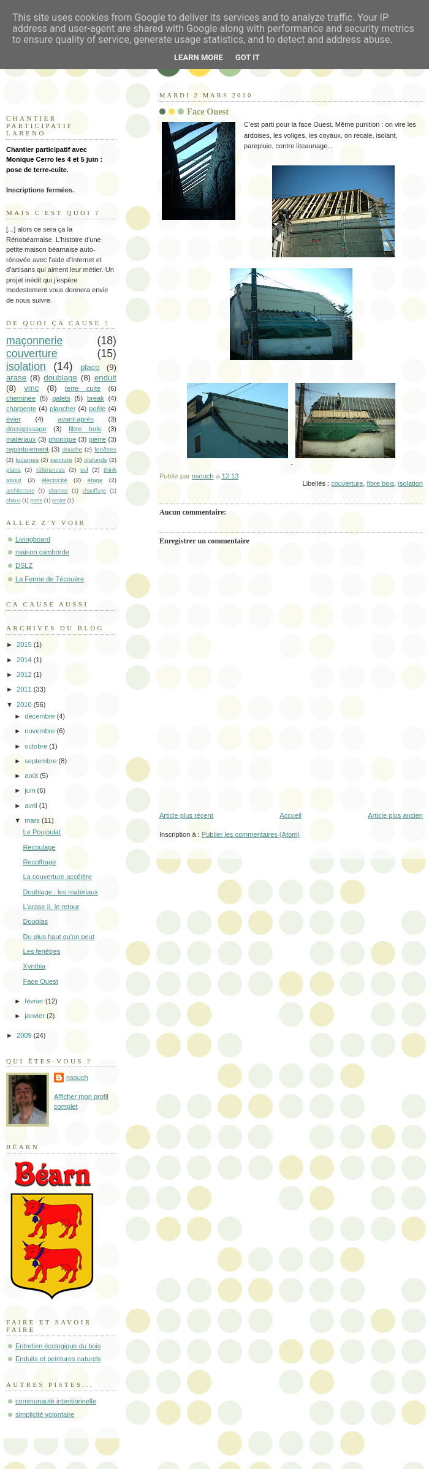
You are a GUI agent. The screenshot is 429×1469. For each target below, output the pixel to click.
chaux (13, 500)
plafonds (95, 459)
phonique (62, 439)
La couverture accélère (57, 876)
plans (13, 469)
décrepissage (26, 428)
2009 (25, 1035)
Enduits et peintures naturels (58, 1358)
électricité (54, 480)
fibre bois (381, 483)
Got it (247, 57)
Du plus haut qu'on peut (58, 936)
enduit (105, 377)
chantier (58, 491)
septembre (41, 761)
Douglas (35, 921)
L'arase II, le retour (51, 906)
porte (36, 500)
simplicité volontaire (44, 1414)
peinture (61, 459)
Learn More (198, 57)
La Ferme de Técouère (49, 579)
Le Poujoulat (42, 832)
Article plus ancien (395, 815)
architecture (20, 491)
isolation (410, 483)
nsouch (77, 1077)
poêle (97, 408)
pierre (97, 439)
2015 (25, 644)
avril (32, 805)
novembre (40, 730)
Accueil (290, 815)
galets (61, 398)
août (32, 775)
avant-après (76, 419)
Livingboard (32, 539)
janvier (36, 1015)
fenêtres (105, 449)
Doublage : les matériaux (60, 892)
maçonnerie (34, 340)
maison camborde (42, 552)
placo (90, 367)
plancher (62, 408)
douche (72, 449)
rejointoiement (27, 449)
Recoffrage (39, 862)
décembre (40, 716)
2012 (25, 674)
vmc (31, 388)
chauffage (94, 491)
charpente (21, 408)
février (35, 1001)
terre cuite (83, 388)
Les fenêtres (42, 951)
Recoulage (39, 847)
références (50, 469)
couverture (347, 483)
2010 (25, 704)
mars (33, 820)
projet (59, 500)
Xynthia (34, 966)
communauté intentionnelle (55, 1401)
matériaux (21, 439)
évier (13, 419)
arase (16, 377)
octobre (37, 746)
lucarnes (27, 459)
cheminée (21, 398)
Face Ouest (40, 981)
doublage (60, 377)
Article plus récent (186, 815)
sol (84, 469)
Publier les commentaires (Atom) (251, 834)
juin (31, 790)
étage (95, 480)
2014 (25, 659)
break (95, 398)
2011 (25, 689)
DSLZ (23, 565)
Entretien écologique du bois (58, 1346)
